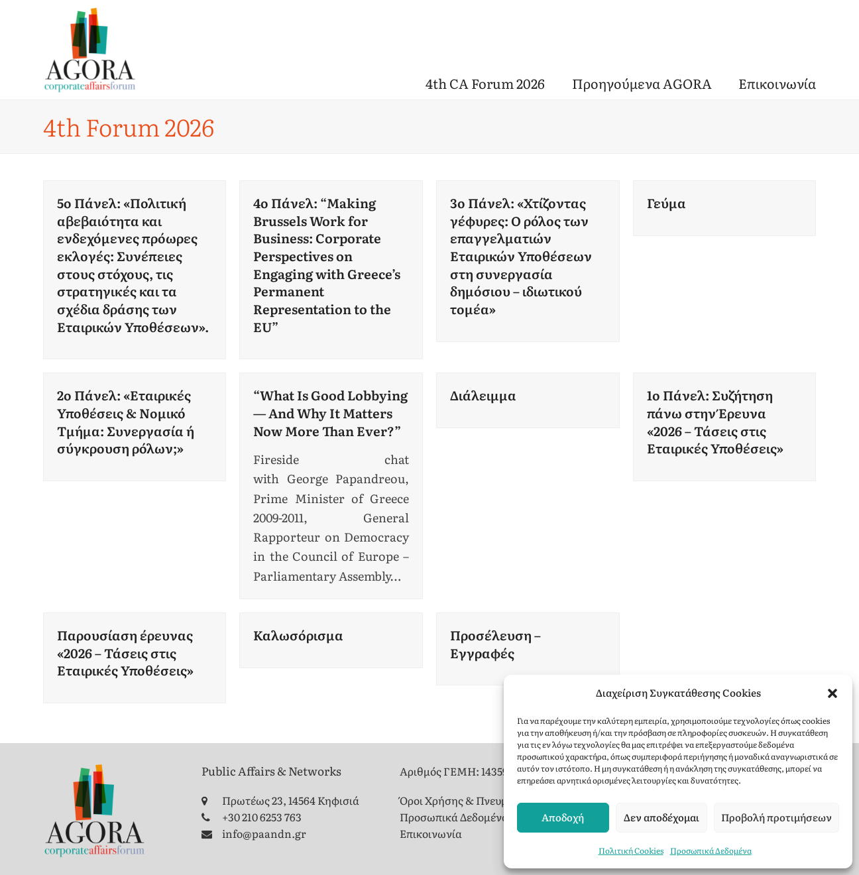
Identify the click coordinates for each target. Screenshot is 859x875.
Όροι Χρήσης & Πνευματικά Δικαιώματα (498, 800)
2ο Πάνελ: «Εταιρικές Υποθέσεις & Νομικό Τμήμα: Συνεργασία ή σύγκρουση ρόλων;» (125, 421)
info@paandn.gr (264, 833)
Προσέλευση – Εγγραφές (495, 643)
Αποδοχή (563, 817)
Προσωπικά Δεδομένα (711, 850)
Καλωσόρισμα (298, 634)
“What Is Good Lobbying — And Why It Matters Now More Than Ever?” (330, 412)
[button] (832, 693)
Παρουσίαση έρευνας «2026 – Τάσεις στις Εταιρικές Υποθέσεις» (125, 652)
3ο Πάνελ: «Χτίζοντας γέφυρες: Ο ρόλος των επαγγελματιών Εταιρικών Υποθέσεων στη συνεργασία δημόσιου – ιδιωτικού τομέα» (521, 255)
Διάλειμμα (483, 394)
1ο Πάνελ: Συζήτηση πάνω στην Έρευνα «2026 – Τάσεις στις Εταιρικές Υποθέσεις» (715, 421)
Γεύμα (666, 202)
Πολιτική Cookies (631, 850)
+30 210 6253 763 (262, 817)
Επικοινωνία (431, 833)
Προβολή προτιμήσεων (776, 817)
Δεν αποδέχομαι (661, 817)
